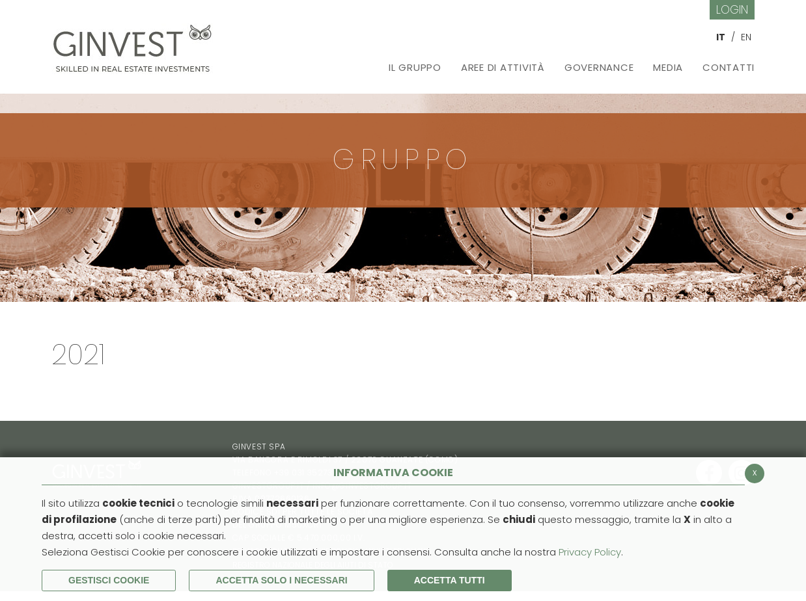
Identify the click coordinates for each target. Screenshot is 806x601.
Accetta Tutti (449, 580)
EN (746, 37)
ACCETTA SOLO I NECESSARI (281, 580)
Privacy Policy (590, 552)
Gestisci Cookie (108, 580)
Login (732, 9)
